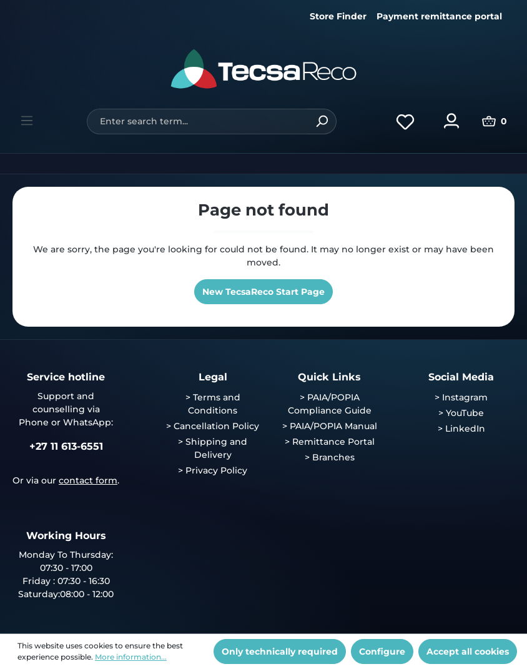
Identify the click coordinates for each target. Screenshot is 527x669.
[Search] (322, 121)
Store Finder (338, 16)
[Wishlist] (405, 121)
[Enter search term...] (197, 121)
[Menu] (26, 120)
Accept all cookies (467, 651)
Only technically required (280, 651)
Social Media (461, 377)
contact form (88, 480)
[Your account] (451, 121)
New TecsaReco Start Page (263, 291)
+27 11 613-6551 (66, 446)
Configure (382, 651)
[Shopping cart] (495, 121)
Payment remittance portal (439, 16)
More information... (131, 657)
